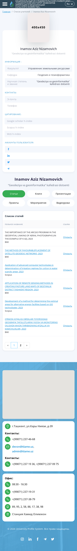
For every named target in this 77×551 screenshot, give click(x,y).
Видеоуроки (63, 202)
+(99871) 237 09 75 (47, 464)
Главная (6, 11)
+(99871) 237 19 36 (23, 464)
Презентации (63, 193)
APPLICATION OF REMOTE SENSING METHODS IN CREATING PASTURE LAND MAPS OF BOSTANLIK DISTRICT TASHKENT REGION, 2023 (29, 286)
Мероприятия (38, 202)
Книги (38, 193)
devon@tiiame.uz (22, 446)
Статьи (14, 193)
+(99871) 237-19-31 (23, 492)
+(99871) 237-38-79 (23, 499)
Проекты (14, 202)
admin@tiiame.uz (22, 451)
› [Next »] (26, 345)
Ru (70, 3)
